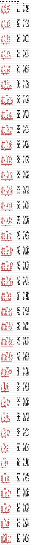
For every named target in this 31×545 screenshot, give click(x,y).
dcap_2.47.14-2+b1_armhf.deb (5, 444)
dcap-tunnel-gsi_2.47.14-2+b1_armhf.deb (7, 139)
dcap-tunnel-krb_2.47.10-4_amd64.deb (6, 157)
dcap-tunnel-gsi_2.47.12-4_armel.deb (6, 124)
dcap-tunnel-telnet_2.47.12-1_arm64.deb (6, 312)
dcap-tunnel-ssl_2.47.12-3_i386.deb (6, 261)
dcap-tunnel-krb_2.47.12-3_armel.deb (6, 187)
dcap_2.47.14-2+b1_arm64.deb (5, 442)
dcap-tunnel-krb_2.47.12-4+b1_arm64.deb (7, 191)
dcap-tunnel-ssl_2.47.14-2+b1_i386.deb (6, 285)
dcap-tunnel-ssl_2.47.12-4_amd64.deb (6, 267)
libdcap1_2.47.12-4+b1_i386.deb (5, 509)
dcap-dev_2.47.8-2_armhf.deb (5, 83)
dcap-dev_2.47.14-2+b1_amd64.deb (6, 64)
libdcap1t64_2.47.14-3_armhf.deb (5, 543)
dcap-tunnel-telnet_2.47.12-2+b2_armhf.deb (7, 323)
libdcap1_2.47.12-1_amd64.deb (5, 482)
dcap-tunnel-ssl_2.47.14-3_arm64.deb (6, 291)
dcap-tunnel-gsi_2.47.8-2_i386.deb (6, 156)
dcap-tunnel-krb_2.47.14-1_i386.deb (6, 208)
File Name (2, 3)
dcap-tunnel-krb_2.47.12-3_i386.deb (6, 189)
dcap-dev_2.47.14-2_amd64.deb (5, 69)
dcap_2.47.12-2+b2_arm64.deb (5, 401)
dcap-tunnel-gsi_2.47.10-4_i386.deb (6, 89)
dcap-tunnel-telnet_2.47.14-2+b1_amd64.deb (7, 353)
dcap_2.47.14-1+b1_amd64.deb (5, 430)
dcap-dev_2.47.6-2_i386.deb (5, 80)
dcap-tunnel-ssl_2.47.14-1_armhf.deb (6, 279)
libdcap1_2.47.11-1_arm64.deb (5, 478)
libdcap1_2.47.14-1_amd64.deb (5, 519)
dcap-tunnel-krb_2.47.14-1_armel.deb (6, 206)
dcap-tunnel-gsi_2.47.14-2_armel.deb (6, 143)
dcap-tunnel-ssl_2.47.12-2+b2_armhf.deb (7, 251)
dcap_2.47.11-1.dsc (3, 382)
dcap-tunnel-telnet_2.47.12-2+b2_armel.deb (7, 322)
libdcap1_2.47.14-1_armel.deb (5, 521)
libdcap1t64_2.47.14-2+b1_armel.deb (6, 533)
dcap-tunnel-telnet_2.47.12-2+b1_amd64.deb (7, 316)
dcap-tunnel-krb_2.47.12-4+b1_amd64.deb (7, 190)
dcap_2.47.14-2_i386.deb (4, 452)
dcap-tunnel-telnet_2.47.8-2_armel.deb (6, 371)
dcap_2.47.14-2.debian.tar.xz (5, 446)
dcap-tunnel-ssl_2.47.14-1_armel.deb (6, 278)
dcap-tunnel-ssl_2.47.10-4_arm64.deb (6, 230)
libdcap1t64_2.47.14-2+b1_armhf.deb (6, 534)
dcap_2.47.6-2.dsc (3, 460)
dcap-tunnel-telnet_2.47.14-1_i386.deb (6, 352)
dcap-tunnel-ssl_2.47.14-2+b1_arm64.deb (7, 282)
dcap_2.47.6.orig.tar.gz (4, 465)
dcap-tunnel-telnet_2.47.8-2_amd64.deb (6, 370)
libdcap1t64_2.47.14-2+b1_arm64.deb (6, 532)
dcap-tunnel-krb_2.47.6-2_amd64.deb (6, 222)
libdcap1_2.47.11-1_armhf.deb (5, 480)
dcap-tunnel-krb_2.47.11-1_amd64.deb (6, 162)
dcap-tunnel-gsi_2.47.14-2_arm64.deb (6, 142)
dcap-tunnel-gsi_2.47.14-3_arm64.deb (6, 147)
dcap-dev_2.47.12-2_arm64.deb (5, 37)
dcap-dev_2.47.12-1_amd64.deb (5, 22)
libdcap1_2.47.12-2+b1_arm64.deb (6, 487)
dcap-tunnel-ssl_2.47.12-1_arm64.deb (6, 240)
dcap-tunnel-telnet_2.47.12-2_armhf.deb (6, 328)
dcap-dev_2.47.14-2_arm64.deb (5, 70)
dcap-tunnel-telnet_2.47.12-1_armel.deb (6, 313)
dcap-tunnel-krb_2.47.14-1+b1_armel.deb (7, 201)
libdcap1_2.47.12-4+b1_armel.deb (6, 507)
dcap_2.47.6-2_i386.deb (4, 464)
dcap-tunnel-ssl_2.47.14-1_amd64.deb (6, 276)
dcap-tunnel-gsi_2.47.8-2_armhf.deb (6, 155)
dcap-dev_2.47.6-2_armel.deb (5, 78)
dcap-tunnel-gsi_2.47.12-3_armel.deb (6, 115)
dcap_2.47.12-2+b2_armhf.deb (5, 403)
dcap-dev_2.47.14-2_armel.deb (5, 71)
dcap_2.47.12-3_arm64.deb (5, 414)
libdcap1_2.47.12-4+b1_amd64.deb (6, 505)
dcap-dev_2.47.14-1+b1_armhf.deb (6, 58)
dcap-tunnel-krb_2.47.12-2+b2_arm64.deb (7, 177)
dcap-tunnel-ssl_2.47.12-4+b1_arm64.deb (7, 263)
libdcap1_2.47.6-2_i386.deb (5, 527)
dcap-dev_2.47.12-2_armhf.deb (5, 39)
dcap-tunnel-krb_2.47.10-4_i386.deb (6, 161)
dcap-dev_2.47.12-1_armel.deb (5, 24)
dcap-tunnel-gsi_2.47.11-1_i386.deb (6, 93)
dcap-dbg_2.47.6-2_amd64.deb (5, 5)
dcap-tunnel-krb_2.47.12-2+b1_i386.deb (6, 175)
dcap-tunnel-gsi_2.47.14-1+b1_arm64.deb (7, 128)
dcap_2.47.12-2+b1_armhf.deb (5, 398)
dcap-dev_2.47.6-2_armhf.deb (5, 79)
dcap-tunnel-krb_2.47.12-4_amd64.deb (6, 195)
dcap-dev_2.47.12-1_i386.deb (5, 26)
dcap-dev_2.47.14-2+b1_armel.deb (6, 66)
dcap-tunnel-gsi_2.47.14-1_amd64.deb (6, 132)
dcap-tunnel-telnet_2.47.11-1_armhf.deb (6, 309)
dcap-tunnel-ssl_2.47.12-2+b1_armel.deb (7, 245)
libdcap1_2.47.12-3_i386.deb (5, 504)
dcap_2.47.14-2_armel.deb (4, 450)
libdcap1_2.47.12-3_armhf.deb (5, 503)
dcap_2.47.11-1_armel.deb (4, 385)
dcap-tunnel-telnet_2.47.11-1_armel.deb (6, 308)
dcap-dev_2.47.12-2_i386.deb (5, 40)
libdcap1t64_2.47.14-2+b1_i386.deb (6, 535)
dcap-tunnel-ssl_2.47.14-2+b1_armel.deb (7, 283)
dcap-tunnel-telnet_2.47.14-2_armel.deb (6, 360)
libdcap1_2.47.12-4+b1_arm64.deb (6, 506)
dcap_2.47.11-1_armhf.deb (5, 386)
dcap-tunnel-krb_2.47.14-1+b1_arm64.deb (7, 200)
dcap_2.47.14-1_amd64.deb (5, 437)
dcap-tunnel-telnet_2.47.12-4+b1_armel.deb (7, 336)
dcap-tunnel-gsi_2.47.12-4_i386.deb (6, 126)
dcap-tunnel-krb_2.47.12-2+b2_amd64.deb (7, 176)
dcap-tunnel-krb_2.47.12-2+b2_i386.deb (6, 180)
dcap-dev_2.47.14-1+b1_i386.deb (5, 59)
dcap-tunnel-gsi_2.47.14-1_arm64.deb (6, 133)
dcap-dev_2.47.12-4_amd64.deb (5, 50)
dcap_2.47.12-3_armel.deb (4, 415)
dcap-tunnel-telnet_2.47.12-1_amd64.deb (7, 311)
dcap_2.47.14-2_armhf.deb (5, 451)
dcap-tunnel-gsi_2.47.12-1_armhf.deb (6, 97)
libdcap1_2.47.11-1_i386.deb (5, 481)
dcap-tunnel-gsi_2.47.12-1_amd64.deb (6, 94)
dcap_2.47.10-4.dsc (3, 375)
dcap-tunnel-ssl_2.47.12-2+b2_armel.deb (7, 250)
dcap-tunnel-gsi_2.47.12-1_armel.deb (6, 96)
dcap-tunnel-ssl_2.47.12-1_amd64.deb (6, 239)
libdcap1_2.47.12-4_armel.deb (5, 512)
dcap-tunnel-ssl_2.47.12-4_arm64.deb (6, 268)
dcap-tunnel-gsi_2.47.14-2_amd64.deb (6, 141)
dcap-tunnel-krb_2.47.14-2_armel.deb (6, 215)
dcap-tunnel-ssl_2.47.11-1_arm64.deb (6, 235)
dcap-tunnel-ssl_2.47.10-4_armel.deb (6, 231)
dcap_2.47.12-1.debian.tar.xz (5, 389)
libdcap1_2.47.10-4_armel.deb (5, 474)
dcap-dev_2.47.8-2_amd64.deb (5, 81)
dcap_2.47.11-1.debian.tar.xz (5, 381)
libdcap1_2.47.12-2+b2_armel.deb (6, 493)
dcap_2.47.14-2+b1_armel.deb (5, 443)
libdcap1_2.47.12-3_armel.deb (5, 502)
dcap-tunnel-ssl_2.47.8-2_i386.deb (6, 301)
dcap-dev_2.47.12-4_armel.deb (5, 52)
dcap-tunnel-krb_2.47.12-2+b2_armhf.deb (7, 179)
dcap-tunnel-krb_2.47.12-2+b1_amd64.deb (7, 171)
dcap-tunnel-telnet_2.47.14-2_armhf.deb (6, 361)
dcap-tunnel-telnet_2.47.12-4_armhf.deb (6, 342)
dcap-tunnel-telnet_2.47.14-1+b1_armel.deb (7, 346)
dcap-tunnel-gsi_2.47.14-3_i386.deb (6, 149)
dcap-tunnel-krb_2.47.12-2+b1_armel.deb (7, 173)
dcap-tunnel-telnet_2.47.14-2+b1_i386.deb (7, 357)
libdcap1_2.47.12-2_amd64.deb (5, 496)
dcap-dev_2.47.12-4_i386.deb (5, 54)
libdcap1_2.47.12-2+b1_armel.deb (6, 488)
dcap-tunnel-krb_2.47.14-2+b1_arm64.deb (7, 210)
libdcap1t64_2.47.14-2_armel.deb (5, 538)
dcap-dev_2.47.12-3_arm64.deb (5, 42)
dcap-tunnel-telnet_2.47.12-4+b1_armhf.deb (7, 337)
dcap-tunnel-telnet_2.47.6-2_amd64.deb (6, 366)
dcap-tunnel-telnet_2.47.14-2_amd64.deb (7, 358)
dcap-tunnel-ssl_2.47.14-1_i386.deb (6, 280)
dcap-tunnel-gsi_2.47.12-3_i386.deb (6, 117)
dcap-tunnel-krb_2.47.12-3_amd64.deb (6, 185)
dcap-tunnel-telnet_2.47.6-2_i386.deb (6, 369)
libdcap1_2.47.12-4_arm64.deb (5, 511)
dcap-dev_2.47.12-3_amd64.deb (5, 41)
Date (24, 3)
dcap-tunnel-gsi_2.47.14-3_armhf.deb (6, 148)
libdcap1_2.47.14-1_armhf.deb (5, 522)
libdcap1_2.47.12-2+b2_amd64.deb (6, 491)
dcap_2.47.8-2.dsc (3, 467)
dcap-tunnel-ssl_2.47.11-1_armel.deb (6, 236)
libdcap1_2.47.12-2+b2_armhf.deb (6, 494)
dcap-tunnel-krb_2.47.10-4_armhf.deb (6, 160)
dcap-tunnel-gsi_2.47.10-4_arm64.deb (6, 86)
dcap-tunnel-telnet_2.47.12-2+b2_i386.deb (7, 324)
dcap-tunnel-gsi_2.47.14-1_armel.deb (6, 134)
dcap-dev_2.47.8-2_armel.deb (5, 82)
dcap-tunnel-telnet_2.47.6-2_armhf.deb (6, 368)
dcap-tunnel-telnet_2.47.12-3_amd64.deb (7, 330)
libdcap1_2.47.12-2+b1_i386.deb (5, 490)
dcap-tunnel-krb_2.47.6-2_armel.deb (6, 223)
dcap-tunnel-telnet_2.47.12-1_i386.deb (6, 315)
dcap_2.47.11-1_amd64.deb (5, 383)
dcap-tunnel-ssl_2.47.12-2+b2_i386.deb (6, 252)
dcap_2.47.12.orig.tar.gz (4, 429)
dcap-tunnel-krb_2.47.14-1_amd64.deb (6, 204)
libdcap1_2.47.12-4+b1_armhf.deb (6, 508)
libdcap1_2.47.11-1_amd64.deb (5, 477)
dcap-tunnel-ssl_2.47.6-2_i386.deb (6, 297)
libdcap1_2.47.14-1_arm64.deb (5, 520)
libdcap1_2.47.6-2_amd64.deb (5, 524)
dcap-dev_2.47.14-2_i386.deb (5, 73)
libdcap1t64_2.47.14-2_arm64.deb (6, 537)
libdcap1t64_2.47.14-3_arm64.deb (6, 542)
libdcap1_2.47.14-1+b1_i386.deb (5, 518)
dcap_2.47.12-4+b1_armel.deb (5, 420)
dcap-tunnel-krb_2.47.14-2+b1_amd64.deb (7, 209)
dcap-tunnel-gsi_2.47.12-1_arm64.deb (6, 95)
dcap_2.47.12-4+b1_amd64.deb (5, 418)
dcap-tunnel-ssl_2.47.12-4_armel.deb (6, 269)
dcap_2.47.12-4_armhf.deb (5, 427)
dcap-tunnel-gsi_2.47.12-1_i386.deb (6, 98)
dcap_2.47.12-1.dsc (3, 390)
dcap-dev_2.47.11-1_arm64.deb (5, 18)
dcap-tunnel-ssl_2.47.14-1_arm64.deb (6, 277)
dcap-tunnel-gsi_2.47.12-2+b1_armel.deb (7, 101)
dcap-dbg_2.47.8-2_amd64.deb (5, 9)
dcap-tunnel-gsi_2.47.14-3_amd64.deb (6, 146)
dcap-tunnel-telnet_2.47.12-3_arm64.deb (6, 331)
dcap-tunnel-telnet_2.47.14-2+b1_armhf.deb (7, 356)
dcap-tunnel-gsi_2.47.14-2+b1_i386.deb (6, 140)
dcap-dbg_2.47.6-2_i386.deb (5, 8)
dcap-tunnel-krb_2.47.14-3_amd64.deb (6, 218)
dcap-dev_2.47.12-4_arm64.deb (5, 51)
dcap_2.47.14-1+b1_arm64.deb (5, 431)
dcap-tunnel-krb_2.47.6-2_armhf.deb (6, 224)
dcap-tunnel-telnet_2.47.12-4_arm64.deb (6, 340)
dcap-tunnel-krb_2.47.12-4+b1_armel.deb (7, 192)
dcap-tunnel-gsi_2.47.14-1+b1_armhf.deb (7, 130)
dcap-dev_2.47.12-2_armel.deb (5, 38)
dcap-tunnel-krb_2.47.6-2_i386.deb (6, 225)
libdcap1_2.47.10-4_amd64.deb (5, 472)
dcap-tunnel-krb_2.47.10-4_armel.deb (6, 159)
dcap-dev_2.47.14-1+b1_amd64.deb (6, 55)
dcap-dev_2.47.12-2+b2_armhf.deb (6, 34)
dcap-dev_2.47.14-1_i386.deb (5, 63)
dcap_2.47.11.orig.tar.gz (4, 388)
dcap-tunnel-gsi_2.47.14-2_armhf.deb (6, 144)
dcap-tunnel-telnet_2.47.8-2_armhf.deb (6, 372)
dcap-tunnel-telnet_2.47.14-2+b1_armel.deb (7, 355)
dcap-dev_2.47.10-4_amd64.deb (5, 13)
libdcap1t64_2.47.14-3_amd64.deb (6, 541)
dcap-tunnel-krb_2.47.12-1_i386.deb (6, 170)
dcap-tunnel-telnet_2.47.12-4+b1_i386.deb (7, 338)
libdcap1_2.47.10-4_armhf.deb (5, 475)
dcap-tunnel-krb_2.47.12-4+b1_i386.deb (6, 194)
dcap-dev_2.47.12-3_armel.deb (5, 43)
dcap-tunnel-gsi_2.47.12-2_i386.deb (6, 112)
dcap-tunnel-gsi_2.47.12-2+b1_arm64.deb (7, 100)
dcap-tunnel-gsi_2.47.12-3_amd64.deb (6, 113)
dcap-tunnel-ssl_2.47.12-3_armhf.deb (6, 260)
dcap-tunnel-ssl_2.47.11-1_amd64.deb (6, 234)
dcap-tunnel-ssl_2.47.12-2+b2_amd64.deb (7, 248)
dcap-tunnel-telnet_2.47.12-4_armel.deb (6, 341)
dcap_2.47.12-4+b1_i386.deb (5, 422)
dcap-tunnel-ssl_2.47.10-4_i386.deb (6, 233)
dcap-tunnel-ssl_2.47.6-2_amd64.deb (6, 294)
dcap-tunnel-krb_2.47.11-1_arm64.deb (6, 163)
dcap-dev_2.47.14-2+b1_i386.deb (5, 68)
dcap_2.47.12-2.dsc (3, 406)
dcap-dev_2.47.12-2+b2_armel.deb (6, 33)
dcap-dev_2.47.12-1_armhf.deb (5, 25)
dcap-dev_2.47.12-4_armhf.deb (5, 53)
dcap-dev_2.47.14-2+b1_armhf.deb (6, 67)
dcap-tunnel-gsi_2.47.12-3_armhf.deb (6, 116)
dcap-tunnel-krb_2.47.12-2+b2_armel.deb (7, 178)
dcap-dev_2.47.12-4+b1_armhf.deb (6, 48)
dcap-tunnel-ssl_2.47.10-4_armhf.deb (6, 232)
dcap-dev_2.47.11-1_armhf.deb (5, 20)
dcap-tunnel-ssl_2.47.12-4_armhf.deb (6, 270)
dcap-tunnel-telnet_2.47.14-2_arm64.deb (6, 359)
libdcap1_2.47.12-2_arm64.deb (5, 497)
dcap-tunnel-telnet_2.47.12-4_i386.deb (6, 343)
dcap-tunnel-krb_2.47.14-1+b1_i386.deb (6, 203)
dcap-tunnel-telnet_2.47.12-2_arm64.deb (6, 326)
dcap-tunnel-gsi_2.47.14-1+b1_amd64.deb (7, 127)
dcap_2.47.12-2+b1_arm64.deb (5, 396)
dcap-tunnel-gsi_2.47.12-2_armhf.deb (6, 111)
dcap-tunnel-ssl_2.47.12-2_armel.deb (6, 255)
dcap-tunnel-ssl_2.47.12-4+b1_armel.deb (7, 264)
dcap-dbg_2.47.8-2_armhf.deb (5, 11)
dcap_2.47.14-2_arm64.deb (5, 449)
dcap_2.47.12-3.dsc (3, 412)
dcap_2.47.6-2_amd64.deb (4, 461)
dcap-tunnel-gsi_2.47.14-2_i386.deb (6, 145)
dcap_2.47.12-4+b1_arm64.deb (5, 419)
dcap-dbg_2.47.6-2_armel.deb (5, 6)
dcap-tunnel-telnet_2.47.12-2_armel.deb (6, 327)
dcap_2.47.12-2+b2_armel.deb (5, 402)
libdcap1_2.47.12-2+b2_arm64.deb (6, 492)
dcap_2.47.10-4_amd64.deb (5, 376)
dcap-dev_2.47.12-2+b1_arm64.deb (6, 28)
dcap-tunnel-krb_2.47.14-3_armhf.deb (6, 220)
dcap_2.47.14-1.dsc (3, 436)
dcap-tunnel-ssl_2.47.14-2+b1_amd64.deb (7, 281)
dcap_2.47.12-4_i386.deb (4, 428)
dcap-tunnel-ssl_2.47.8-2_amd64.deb (6, 298)
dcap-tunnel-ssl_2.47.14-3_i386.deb (6, 293)
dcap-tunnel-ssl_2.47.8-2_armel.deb (6, 299)
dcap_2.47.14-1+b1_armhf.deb (5, 433)
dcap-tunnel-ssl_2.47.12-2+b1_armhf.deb (7, 246)
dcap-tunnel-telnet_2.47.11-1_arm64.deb (6, 307)
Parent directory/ (3, 4)
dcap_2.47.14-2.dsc (3, 447)
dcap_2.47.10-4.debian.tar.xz (5, 374)
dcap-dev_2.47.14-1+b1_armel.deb (6, 57)
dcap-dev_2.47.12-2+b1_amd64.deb (6, 27)
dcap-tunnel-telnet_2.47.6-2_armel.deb (6, 367)
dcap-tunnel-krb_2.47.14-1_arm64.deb (6, 205)
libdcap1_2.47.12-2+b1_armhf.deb (6, 489)
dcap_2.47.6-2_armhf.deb (4, 463)
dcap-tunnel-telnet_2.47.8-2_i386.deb (6, 373)
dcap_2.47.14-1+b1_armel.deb (5, 432)
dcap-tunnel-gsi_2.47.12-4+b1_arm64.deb (7, 119)
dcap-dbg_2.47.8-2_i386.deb (5, 12)
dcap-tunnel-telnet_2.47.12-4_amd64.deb (7, 339)
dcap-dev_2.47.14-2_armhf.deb (5, 72)
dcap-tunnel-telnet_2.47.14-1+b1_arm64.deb (7, 345)
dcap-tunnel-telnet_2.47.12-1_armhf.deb (6, 314)
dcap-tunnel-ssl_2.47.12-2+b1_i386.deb (6, 247)
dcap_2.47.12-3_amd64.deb (5, 413)
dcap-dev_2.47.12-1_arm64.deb (5, 23)
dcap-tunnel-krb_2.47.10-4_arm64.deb (6, 158)
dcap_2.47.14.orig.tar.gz (4, 458)
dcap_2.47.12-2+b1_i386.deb (5, 399)
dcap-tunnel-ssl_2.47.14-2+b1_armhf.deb (7, 284)
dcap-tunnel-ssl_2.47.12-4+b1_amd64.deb (7, 262)
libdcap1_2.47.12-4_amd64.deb (5, 510)
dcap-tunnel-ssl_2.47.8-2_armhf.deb (6, 300)
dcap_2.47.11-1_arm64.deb (5, 384)
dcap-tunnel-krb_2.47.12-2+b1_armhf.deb (7, 174)
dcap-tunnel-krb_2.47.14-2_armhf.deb (6, 216)
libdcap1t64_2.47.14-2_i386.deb (5, 540)
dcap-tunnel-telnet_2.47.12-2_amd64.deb (7, 325)
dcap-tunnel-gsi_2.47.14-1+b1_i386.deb (6, 131)
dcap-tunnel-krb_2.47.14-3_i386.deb (6, 221)
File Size (18, 3)
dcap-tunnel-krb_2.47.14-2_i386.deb (6, 217)
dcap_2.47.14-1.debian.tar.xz (5, 435)
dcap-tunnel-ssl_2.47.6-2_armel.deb (6, 295)
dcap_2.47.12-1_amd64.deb (5, 391)
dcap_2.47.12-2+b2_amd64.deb (5, 400)
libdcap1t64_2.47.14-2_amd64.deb (6, 536)
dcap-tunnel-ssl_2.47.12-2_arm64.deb (6, 254)
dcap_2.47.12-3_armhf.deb (5, 416)
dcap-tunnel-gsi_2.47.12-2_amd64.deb (6, 108)
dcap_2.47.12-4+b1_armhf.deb (5, 421)
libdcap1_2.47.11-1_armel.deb (5, 479)
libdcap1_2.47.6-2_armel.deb (5, 525)
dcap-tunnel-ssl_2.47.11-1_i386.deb (6, 238)
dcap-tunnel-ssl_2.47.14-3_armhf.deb (6, 292)
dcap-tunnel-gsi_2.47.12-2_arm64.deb (6, 109)
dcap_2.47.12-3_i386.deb (4, 417)
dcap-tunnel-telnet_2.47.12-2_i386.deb (6, 329)
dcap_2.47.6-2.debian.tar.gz (5, 459)
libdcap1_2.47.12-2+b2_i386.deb (5, 495)
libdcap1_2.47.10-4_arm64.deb (5, 473)
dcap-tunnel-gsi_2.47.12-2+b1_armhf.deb (7, 102)
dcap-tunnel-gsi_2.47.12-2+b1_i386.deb (6, 103)
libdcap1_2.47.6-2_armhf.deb (5, 526)
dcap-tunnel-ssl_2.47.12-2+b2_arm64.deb (7, 249)
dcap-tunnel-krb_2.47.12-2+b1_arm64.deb (7, 172)
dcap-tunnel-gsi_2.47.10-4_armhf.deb (6, 88)
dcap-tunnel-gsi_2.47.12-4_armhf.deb (6, 125)
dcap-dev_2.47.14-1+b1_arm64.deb (6, 56)
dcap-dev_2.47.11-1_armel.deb (5, 19)
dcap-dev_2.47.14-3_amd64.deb (5, 74)
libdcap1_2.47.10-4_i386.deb (5, 476)
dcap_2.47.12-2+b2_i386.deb (5, 404)
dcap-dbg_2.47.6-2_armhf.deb (5, 7)
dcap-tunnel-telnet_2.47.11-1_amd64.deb (7, 306)
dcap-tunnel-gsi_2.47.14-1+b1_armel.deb (7, 129)
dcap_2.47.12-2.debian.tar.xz (5, 405)
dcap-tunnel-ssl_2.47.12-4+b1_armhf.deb (7, 265)
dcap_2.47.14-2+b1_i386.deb (5, 445)
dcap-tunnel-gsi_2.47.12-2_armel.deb (6, 110)
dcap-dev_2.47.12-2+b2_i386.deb (5, 35)
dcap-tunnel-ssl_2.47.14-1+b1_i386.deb (6, 275)
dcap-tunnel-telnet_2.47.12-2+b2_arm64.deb (7, 321)
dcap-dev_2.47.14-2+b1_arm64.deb (6, 65)
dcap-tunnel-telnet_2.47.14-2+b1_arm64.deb (7, 354)
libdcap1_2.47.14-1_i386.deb (5, 523)
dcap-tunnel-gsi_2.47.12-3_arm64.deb (6, 114)
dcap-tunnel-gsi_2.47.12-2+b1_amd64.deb (7, 99)
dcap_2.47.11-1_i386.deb (4, 387)
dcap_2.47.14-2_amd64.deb (5, 448)
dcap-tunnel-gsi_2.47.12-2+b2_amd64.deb (7, 104)
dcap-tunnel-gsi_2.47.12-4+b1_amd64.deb (7, 118)
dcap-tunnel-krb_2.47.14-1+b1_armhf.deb (7, 202)
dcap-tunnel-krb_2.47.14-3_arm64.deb (6, 219)
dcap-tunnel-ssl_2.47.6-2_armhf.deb (6, 296)
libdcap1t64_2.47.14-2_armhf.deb (5, 539)
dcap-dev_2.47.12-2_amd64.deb (5, 36)
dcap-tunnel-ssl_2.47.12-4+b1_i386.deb (6, 266)
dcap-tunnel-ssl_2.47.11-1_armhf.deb (6, 237)
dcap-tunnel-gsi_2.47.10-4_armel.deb (6, 87)
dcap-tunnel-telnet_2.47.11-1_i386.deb (6, 310)
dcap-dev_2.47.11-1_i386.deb (5, 21)
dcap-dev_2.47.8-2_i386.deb (5, 84)
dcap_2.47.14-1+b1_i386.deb (5, 434)
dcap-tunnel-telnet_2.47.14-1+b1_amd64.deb (7, 344)
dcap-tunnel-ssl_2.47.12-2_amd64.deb (6, 253)
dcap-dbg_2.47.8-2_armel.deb (5, 10)
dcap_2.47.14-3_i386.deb (4, 457)
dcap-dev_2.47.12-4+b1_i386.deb (5, 49)
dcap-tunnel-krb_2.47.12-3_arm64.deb (6, 186)
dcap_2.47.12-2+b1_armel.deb (5, 397)
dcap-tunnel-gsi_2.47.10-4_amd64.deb (6, 85)
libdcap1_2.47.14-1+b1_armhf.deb (6, 517)
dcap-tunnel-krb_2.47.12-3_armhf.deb (6, 188)
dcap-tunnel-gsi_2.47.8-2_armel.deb (6, 154)
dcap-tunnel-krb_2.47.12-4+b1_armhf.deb (7, 193)
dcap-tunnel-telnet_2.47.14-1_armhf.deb (6, 351)
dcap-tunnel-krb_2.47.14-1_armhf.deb (6, 207)
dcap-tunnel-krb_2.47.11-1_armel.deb (6, 164)
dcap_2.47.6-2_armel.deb (4, 462)
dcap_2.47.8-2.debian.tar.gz (5, 466)
